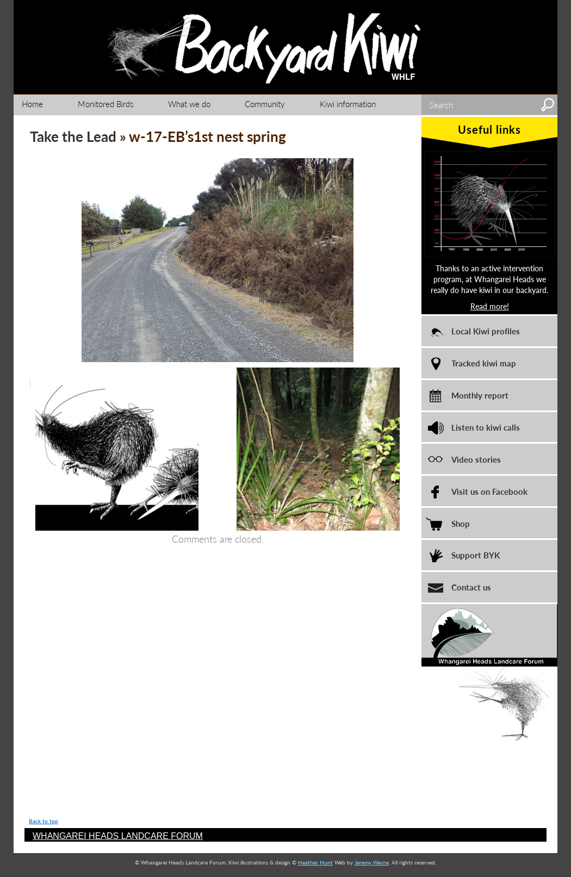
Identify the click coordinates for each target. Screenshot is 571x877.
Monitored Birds (105, 103)
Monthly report (479, 395)
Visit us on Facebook (489, 491)
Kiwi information (348, 103)
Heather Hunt (315, 862)
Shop (460, 523)
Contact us (471, 587)
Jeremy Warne (372, 862)
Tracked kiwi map (483, 363)
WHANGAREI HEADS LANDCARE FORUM (118, 836)
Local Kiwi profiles (485, 331)
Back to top (43, 821)
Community (265, 103)
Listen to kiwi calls (485, 427)
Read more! (489, 306)
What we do (189, 103)
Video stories (476, 459)
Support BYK (475, 555)
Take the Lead (73, 136)
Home (32, 103)
